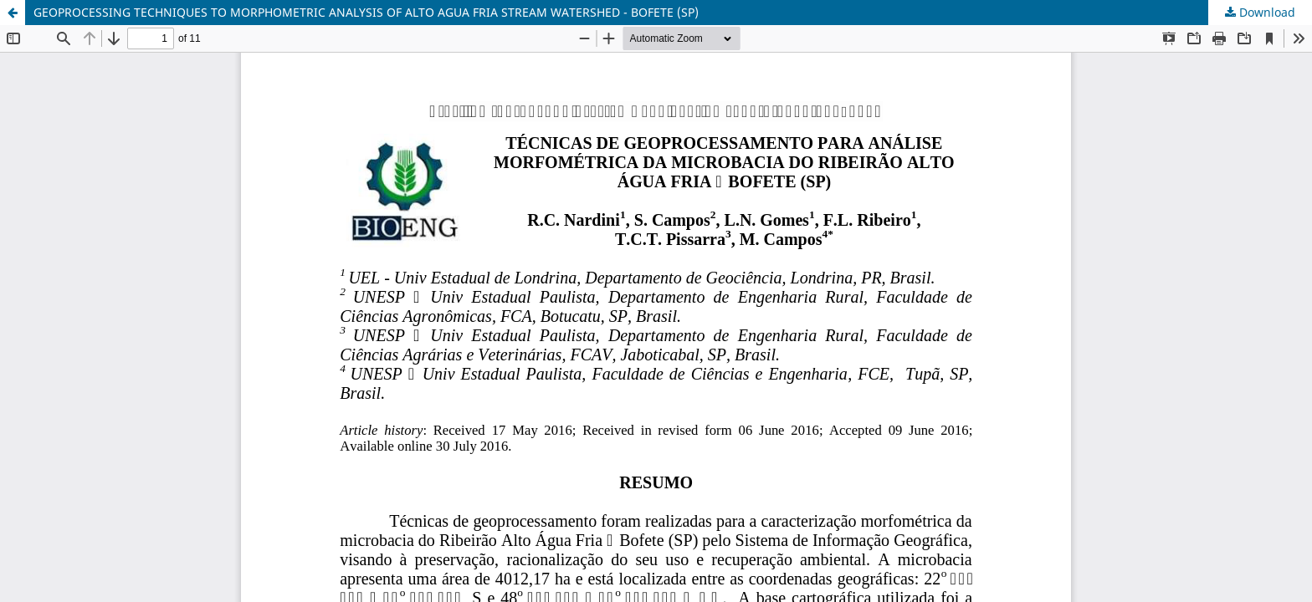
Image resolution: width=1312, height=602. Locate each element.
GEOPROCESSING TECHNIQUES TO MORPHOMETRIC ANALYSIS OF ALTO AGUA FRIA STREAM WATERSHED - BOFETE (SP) (366, 12)
